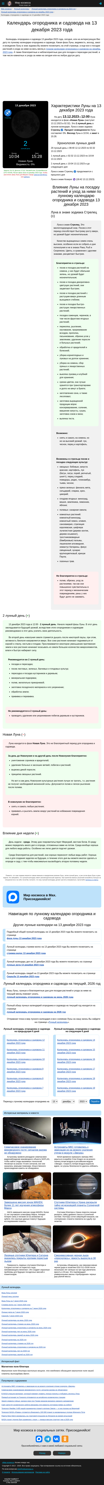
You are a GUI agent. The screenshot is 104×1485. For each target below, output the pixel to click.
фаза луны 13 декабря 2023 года (24, 938)
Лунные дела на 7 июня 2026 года (15, 1312)
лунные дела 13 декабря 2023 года (25, 965)
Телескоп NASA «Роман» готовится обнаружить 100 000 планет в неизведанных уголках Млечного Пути (43, 1412)
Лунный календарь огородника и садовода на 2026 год (23, 1347)
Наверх (61, 1453)
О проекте (6, 1472)
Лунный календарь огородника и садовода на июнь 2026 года (26, 1328)
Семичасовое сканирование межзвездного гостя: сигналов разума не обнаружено (34, 1390)
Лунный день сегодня (10, 1296)
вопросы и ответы (92, 880)
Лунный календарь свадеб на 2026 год (17, 1355)
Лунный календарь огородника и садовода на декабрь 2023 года (27, 12)
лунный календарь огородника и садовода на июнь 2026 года (40, 997)
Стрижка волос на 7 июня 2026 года (15, 1305)
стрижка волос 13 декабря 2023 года (26, 953)
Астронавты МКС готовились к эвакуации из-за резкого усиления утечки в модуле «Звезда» (38, 1386)
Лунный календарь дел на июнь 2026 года (18, 1332)
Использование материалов (23, 1472)
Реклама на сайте (42, 1472)
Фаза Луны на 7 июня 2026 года (14, 1301)
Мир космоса (6, 9)
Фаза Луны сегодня (9, 1293)
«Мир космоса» (8, 1462)
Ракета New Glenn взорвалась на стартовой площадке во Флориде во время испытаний (36, 1416)
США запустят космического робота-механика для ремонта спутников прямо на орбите (36, 1405)
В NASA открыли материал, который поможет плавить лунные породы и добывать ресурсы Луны (40, 1394)
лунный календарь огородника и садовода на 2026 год (36, 1012)
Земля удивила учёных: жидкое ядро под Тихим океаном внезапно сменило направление (37, 1401)
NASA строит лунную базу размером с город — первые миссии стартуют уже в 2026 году (37, 1420)
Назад (42, 1453)
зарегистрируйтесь (40, 174)
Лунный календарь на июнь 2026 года (16, 1320)
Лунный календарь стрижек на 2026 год (17, 1343)
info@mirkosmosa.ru (25, 1469)
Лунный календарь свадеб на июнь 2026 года (19, 1335)
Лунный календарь (21, 9)
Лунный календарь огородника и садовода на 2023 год (54, 9)
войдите (27, 177)
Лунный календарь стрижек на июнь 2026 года (20, 1324)
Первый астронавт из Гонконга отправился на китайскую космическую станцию (33, 1397)
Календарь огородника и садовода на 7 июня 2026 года (23, 1308)
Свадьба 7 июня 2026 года (12, 1316)
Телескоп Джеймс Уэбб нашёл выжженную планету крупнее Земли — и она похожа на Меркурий (40, 1408)
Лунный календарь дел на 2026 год (15, 1351)
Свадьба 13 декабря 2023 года (23, 976)
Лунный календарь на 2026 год (13, 1340)
